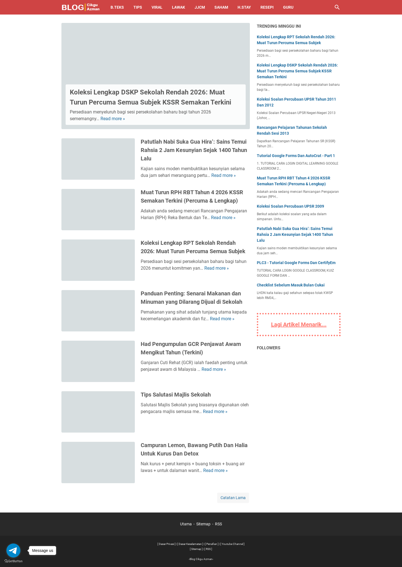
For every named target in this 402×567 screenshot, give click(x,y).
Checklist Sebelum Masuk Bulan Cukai (291, 285)
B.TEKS (117, 7)
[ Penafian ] (212, 544)
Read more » (112, 118)
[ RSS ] (208, 549)
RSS (218, 524)
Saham (221, 7)
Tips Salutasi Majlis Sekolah (176, 394)
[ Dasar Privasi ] (166, 544)
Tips (137, 7)
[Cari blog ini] (337, 7)
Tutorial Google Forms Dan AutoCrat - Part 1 (296, 155)
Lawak (178, 7)
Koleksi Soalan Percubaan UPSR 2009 (290, 206)
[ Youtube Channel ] (232, 544)
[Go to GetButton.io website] (13, 561)
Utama (186, 524)
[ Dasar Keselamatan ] (190, 544)
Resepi (267, 7)
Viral (157, 7)
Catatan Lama (233, 497)
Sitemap (203, 524)
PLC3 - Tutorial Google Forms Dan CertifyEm (296, 262)
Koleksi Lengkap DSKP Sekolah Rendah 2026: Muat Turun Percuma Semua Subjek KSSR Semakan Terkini (297, 71)
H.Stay (244, 7)
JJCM (200, 7)
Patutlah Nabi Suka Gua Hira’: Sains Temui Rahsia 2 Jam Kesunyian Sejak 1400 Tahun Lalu (194, 150)
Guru (288, 7)
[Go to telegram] (13, 550)
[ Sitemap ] (196, 549)
